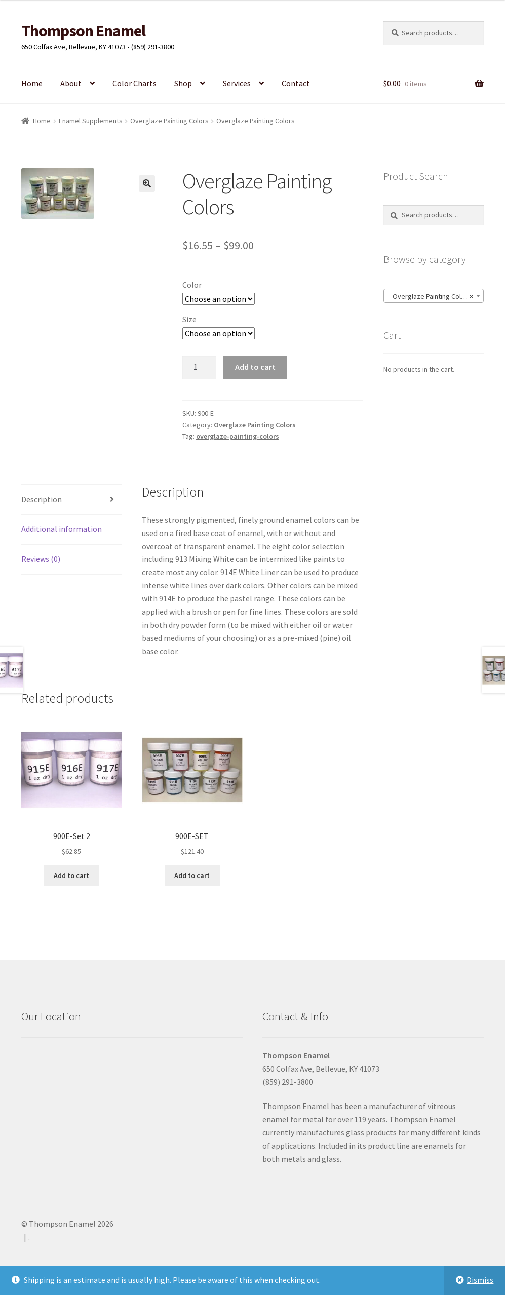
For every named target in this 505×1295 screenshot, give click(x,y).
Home (32, 83)
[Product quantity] (199, 367)
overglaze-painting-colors (237, 436)
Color (192, 285)
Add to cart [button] (71, 875)
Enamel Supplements (91, 120)
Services (237, 83)
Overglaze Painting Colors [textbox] (431, 296)
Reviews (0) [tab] (40, 559)
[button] (147, 183)
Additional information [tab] (61, 529)
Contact (296, 83)
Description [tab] (41, 499)
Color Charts (134, 83)
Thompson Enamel (83, 31)
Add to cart (255, 367)
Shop (183, 83)
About (71, 83)
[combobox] (433, 296)
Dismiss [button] (480, 1280)
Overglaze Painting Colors (169, 120)
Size (189, 319)
